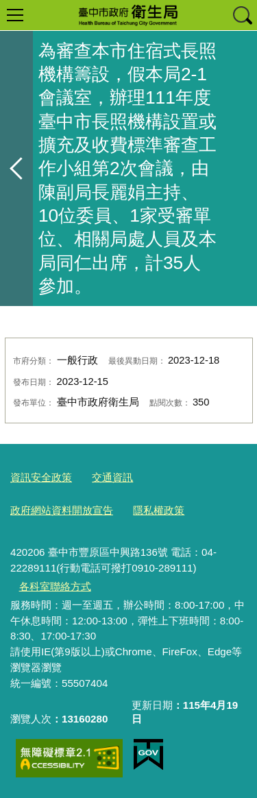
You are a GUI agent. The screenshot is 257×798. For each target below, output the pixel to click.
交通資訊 (112, 477)
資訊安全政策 (41, 477)
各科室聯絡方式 (55, 586)
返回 (16, 168)
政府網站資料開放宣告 (61, 510)
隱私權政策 (158, 510)
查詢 (242, 15)
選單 (15, 15)
